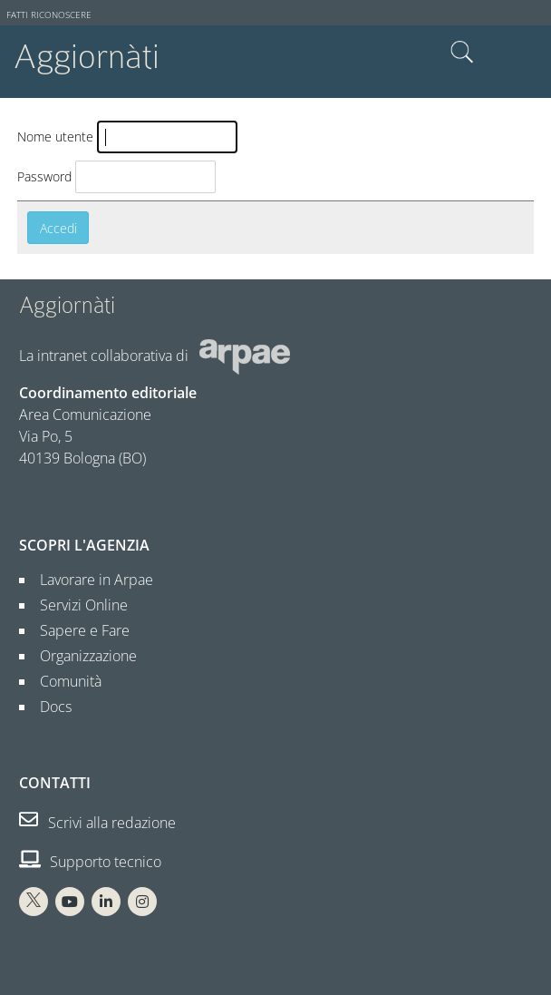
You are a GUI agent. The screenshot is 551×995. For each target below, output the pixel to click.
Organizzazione (81, 656)
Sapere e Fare (77, 630)
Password (44, 176)
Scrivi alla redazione (97, 823)
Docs (48, 707)
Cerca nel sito (462, 52)
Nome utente (55, 136)
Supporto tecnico (90, 862)
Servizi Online (77, 605)
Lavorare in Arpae (89, 580)
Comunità (63, 681)
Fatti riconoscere (49, 15)
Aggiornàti (87, 56)
